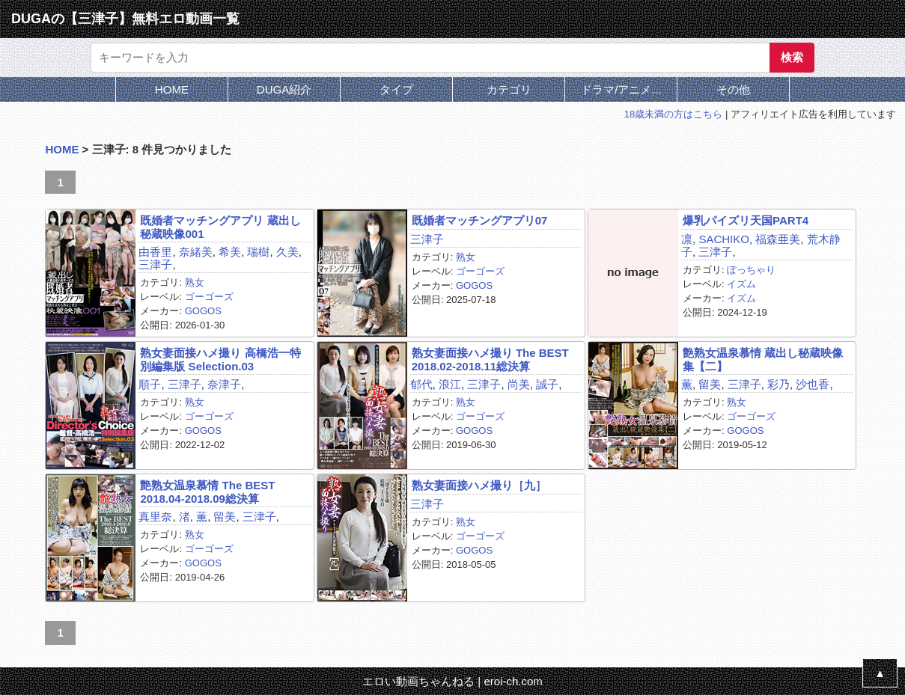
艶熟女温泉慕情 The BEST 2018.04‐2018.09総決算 (207, 491)
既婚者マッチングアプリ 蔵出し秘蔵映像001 (220, 226)
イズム (741, 284)
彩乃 (778, 384)
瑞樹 (258, 251)
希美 (230, 251)
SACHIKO (723, 239)
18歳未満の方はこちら (673, 114)
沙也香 (812, 384)
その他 (733, 89)
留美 (709, 384)
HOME (172, 89)
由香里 (155, 251)
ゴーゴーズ (209, 296)
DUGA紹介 (284, 89)
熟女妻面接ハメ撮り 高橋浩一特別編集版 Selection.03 (220, 359)
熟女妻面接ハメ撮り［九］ (479, 485)
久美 (287, 251)
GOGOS (203, 310)
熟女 (194, 282)
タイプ (396, 89)
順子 (149, 384)
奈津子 (224, 384)
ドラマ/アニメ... (621, 89)
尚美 (519, 384)
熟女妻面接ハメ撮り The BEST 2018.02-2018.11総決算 (490, 359)
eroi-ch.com (513, 681)
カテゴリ (509, 89)
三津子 (155, 264)
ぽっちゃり (751, 269)
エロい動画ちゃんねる (418, 681)
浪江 (450, 384)
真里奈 (155, 516)
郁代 (421, 384)
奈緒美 (196, 251)
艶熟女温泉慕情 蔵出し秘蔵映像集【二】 (763, 359)
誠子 (547, 384)
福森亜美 (777, 239)
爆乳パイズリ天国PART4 (745, 220)
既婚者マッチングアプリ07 (480, 220)
